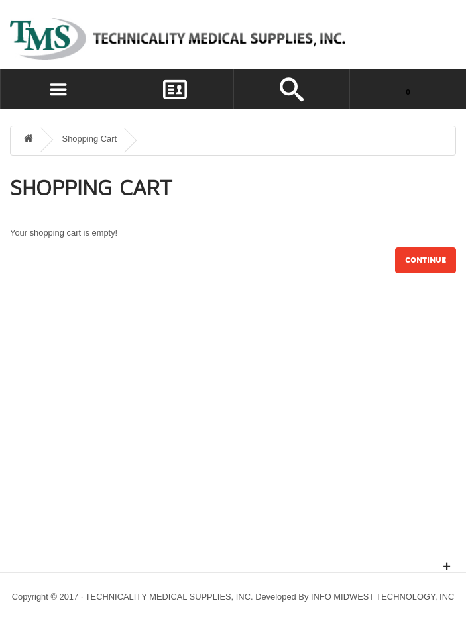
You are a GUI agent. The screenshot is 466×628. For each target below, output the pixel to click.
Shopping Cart (89, 139)
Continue (425, 260)
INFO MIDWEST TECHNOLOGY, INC (382, 597)
